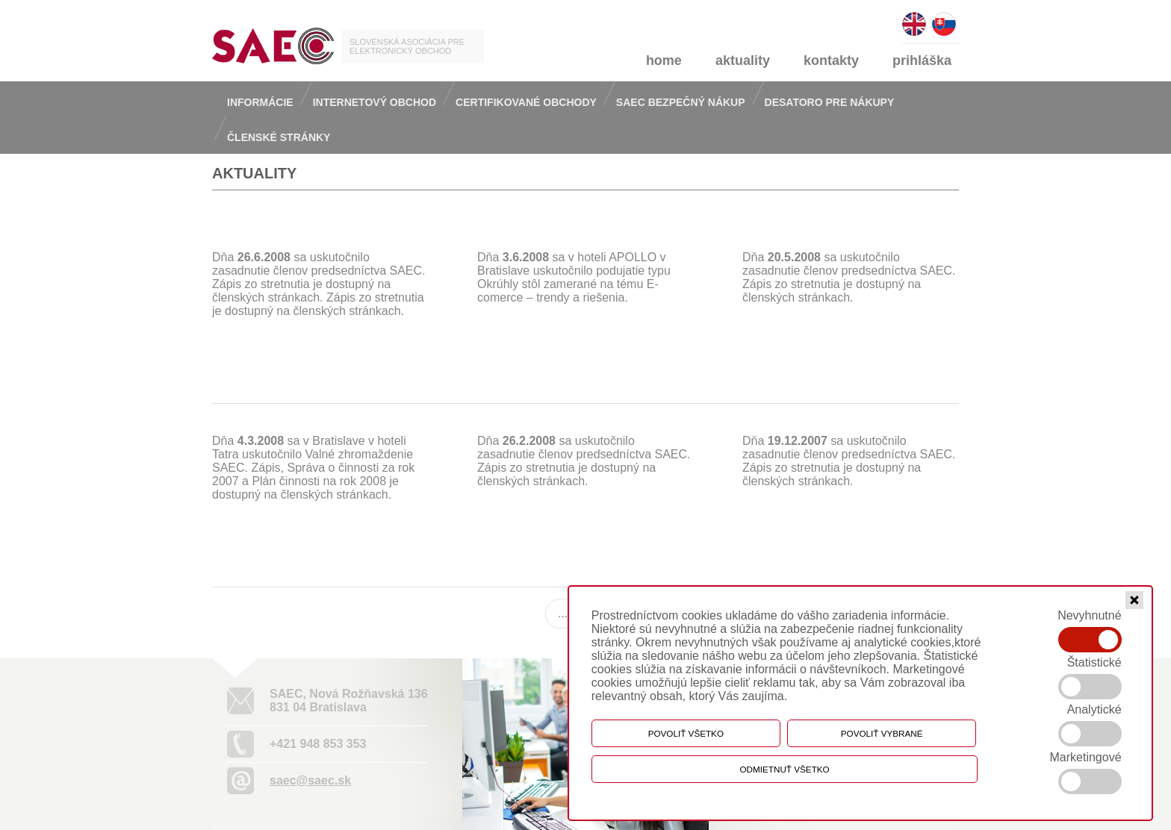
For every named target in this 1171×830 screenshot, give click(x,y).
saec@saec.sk (310, 780)
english (914, 17)
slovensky (944, 17)
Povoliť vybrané (882, 733)
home (664, 60)
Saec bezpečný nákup (680, 102)
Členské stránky (278, 137)
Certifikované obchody (526, 102)
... (563, 613)
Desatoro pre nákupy (830, 102)
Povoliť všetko (686, 733)
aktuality (742, 60)
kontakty (831, 60)
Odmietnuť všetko (785, 769)
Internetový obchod (374, 102)
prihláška (921, 60)
